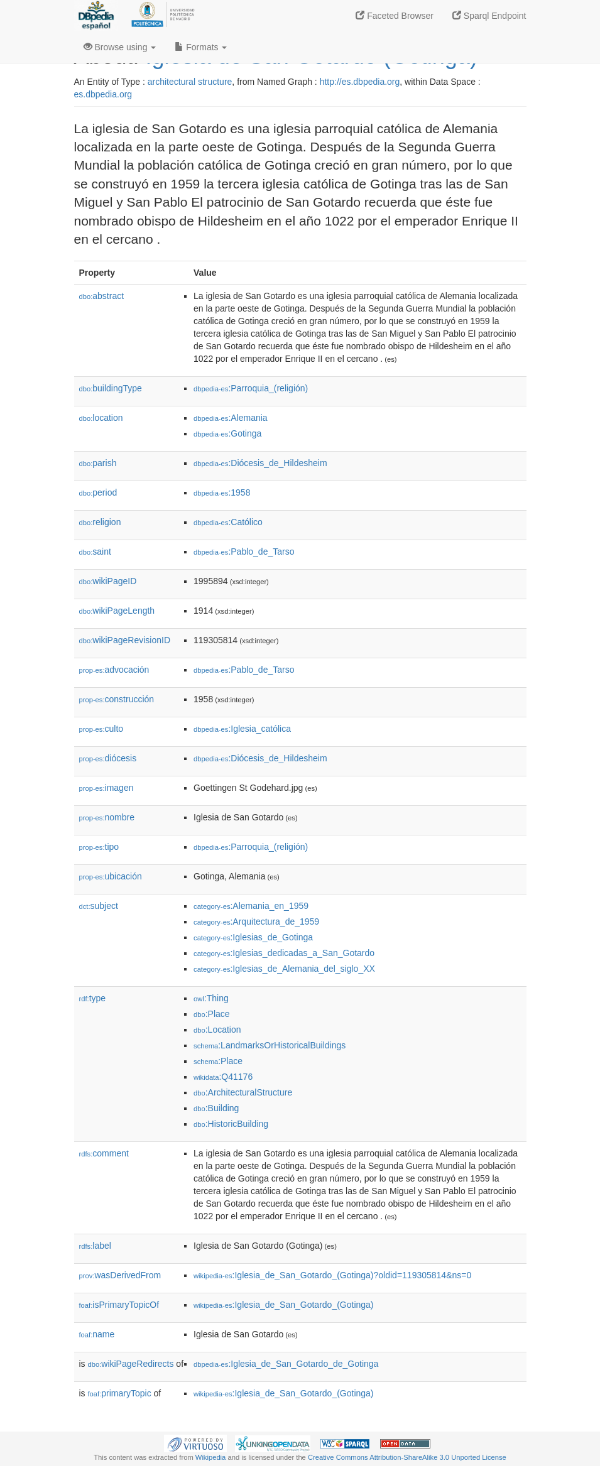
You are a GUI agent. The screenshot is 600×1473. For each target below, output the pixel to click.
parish (98, 463)
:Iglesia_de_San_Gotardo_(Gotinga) (284, 1305)
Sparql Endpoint (489, 16)
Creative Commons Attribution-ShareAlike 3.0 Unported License (407, 1457)
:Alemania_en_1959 (251, 906)
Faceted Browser (395, 16)
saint (95, 551)
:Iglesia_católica (242, 729)
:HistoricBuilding (231, 1124)
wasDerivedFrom (120, 1275)
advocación (114, 670)
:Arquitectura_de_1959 (256, 921)
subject (98, 906)
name (97, 1334)
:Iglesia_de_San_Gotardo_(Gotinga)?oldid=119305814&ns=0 (332, 1275)
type (92, 998)
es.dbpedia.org (103, 94)
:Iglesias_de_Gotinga (253, 937)
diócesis (108, 758)
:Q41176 (223, 1077)
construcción (117, 699)
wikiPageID (108, 581)
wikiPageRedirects (131, 1364)
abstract (101, 296)
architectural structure (190, 82)
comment (104, 1153)
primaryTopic (119, 1393)
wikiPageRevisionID (125, 640)
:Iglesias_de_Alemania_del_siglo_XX (284, 969)
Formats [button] (201, 47)
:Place (212, 1014)
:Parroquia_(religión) (251, 388)
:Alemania (231, 418)
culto (101, 729)
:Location (217, 1030)
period (98, 492)
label (95, 1246)
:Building (216, 1108)
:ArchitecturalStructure (243, 1092)
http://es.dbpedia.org (360, 82)
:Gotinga (227, 433)
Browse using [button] (120, 47)
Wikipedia (210, 1457)
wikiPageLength (117, 611)
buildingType (110, 388)
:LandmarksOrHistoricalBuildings (270, 1045)
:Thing (211, 998)
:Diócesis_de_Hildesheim (260, 463)
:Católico (228, 522)
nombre (107, 817)
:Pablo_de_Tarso (244, 551)
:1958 (222, 492)
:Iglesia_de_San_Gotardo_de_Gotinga (286, 1364)
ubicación (110, 876)
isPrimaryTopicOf (119, 1305)
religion (100, 522)
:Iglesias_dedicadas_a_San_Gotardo (284, 953)
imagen (106, 788)
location (101, 418)
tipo (99, 847)
